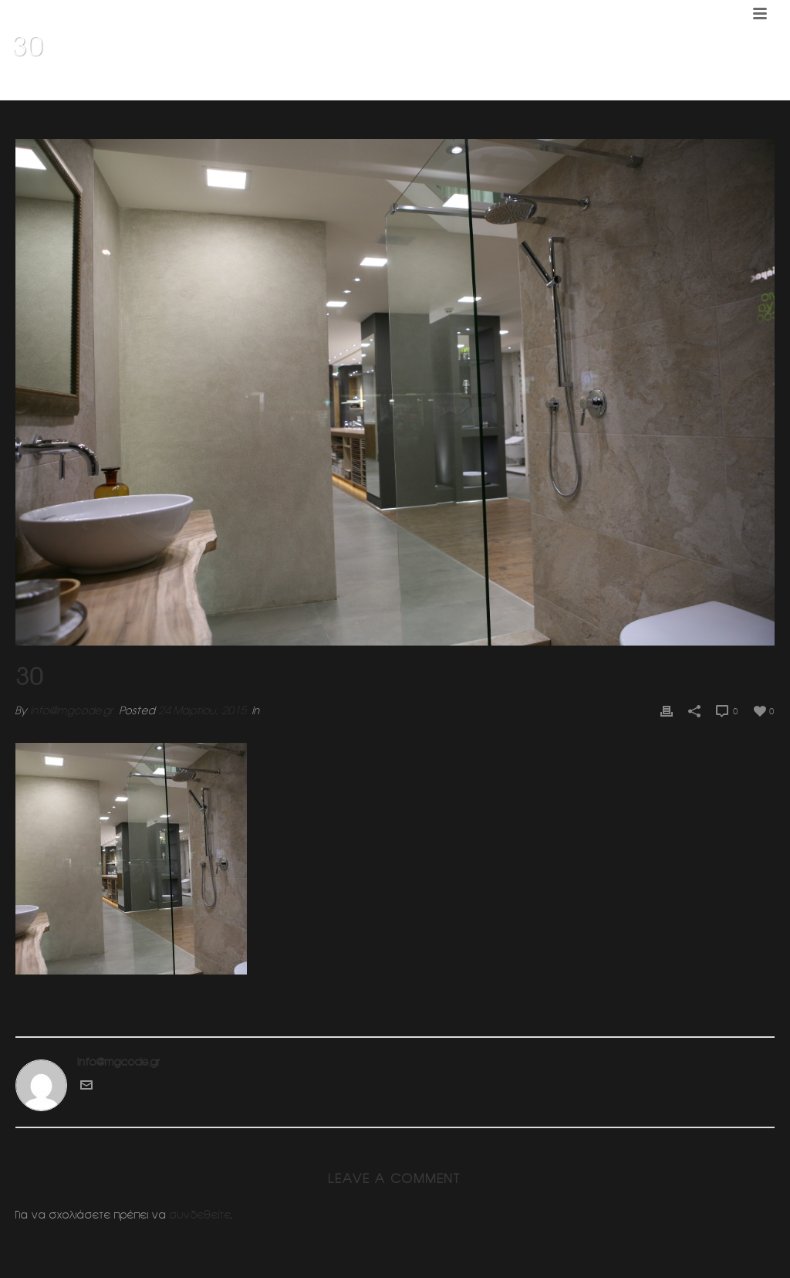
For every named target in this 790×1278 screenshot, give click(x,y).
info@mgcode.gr (71, 710)
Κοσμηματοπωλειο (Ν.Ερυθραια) (670, 86)
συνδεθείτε (200, 1214)
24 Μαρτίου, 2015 (202, 710)
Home (574, 86)
